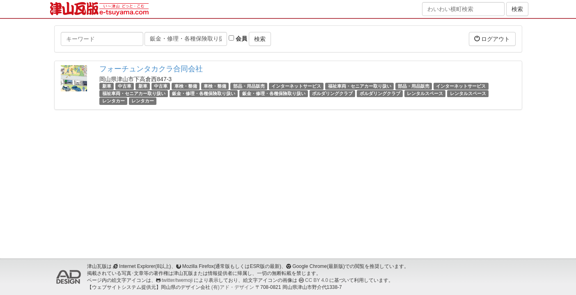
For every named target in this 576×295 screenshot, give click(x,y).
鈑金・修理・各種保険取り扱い (203, 93)
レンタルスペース (425, 93)
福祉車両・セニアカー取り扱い (359, 86)
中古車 (124, 86)
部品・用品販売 (249, 86)
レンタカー (113, 100)
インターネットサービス (296, 86)
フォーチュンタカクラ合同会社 (151, 69)
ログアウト (492, 38)
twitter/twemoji (177, 280)
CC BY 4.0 (316, 280)
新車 (106, 86)
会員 (238, 38)
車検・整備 (185, 86)
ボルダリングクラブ (332, 93)
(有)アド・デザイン (232, 287)
